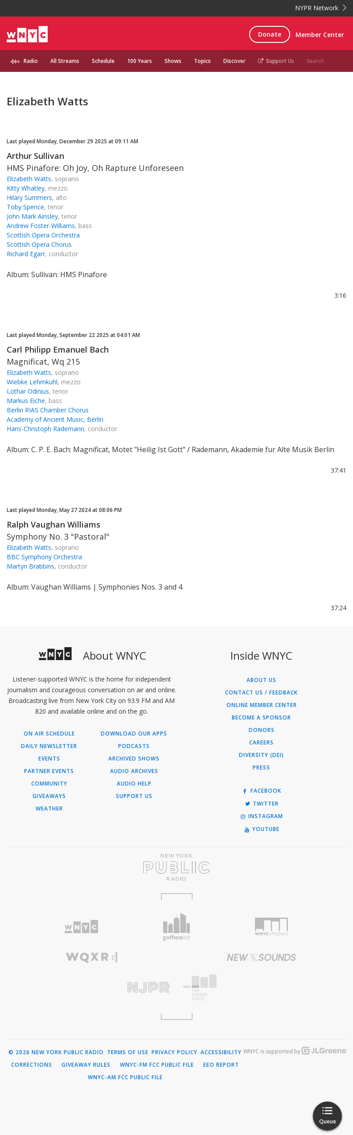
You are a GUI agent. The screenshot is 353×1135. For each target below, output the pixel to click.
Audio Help (134, 783)
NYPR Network (320, 8)
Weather (49, 808)
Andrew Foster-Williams (41, 225)
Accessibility (221, 1052)
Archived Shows (134, 758)
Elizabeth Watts (29, 179)
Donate (269, 34)
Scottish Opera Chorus (39, 244)
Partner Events (49, 771)
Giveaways (49, 796)
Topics (202, 61)
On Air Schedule (49, 733)
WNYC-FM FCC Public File (157, 1065)
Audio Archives (134, 771)
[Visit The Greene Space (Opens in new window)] (261, 987)
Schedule (103, 61)
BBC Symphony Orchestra (44, 557)
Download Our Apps (134, 733)
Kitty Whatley (26, 188)
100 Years (139, 61)
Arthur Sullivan (35, 155)
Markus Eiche (26, 400)
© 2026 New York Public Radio (56, 1052)
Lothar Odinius (28, 391)
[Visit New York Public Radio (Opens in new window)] (176, 867)
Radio (31, 61)
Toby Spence (25, 207)
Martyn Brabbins (30, 566)
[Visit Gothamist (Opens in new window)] (176, 927)
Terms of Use (127, 1052)
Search (315, 61)
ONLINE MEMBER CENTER (261, 705)
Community (49, 783)
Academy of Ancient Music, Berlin (55, 419)
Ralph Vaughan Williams (53, 524)
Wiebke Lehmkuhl (32, 382)
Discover (234, 61)
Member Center (320, 34)
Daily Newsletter (49, 746)
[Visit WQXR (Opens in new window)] (91, 957)
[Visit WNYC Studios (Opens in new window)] (271, 926)
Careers (261, 742)
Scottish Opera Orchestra (43, 235)
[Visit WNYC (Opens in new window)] (81, 927)
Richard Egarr (26, 253)
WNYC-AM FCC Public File (125, 1077)
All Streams (64, 61)
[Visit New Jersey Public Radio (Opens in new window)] (91, 987)
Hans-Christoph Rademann (45, 428)
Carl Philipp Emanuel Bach (58, 349)
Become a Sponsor (261, 717)
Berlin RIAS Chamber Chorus (48, 410)
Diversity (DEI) (261, 755)
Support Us (276, 61)
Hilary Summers (29, 197)
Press (261, 767)
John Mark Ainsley (32, 216)
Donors (262, 730)
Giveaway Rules (86, 1065)
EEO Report (221, 1065)
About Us (261, 680)
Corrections (31, 1065)
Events (49, 758)
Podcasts (134, 746)
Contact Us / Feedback (261, 692)
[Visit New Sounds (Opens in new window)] (261, 957)
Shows (172, 61)
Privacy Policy (174, 1052)
